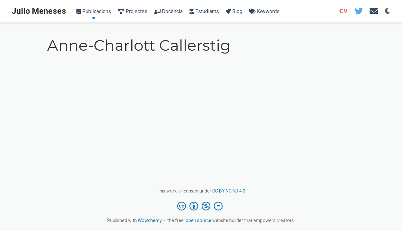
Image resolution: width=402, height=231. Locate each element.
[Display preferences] (387, 11)
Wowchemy (150, 220)
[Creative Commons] (201, 206)
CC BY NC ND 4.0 (228, 190)
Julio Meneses (39, 11)
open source (198, 220)
